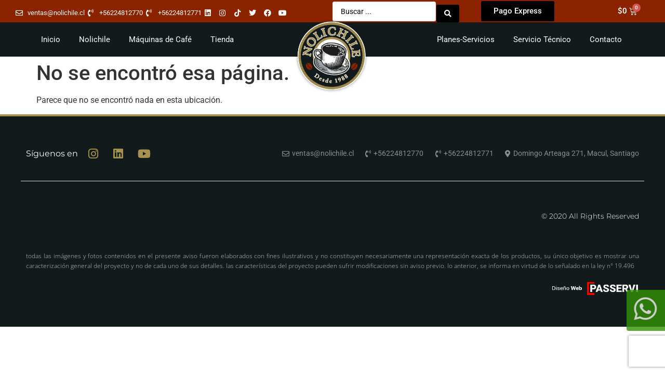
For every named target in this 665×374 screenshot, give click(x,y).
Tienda (222, 37)
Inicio (50, 37)
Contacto (606, 37)
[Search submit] (447, 10)
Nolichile (94, 37)
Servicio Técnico (542, 37)
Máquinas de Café (160, 37)
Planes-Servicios (466, 37)
